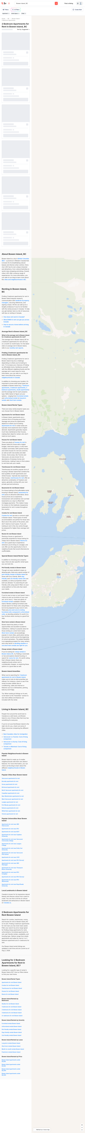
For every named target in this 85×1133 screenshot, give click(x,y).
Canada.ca (7, 903)
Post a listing (68, 3)
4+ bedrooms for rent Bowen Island (12, 1015)
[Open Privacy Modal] (9, 3)
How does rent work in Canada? (14, 317)
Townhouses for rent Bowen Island (12, 988)
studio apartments (23, 390)
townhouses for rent (17, 478)
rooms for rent (13, 658)
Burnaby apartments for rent (10, 781)
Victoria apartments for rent (10, 814)
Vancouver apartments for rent (11, 778)
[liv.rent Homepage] (4, 3)
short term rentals (15, 400)
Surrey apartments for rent (9, 784)
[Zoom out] (82, 1127)
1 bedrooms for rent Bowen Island (11, 1006)
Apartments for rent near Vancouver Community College (12, 839)
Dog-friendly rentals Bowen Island (12, 1032)
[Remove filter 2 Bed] (25, 13)
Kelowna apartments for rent (10, 808)
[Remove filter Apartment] (9, 13)
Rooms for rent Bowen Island (10, 994)
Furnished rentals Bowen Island (11, 1023)
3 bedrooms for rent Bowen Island (11, 1012)
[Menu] (79, 3)
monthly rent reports (16, 348)
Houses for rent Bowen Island (10, 991)
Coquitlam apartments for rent (10, 793)
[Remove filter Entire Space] (19, 13)
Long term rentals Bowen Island (11, 1043)
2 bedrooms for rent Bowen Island (11, 1009)
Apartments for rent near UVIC (10, 857)
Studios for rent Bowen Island (10, 1004)
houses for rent (20, 442)
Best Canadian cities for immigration (15, 734)
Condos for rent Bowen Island (10, 985)
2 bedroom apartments (17, 387)
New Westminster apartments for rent (13, 796)
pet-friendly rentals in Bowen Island (13, 574)
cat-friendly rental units (18, 578)
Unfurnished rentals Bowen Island (11, 1026)
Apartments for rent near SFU (10, 828)
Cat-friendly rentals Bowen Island (11, 1035)
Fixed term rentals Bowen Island (11, 1052)
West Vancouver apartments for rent (12, 799)
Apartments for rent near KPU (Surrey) (13, 877)
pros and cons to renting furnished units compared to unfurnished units (15, 612)
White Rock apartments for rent (11, 811)
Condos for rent (7, 515)
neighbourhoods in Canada (11, 377)
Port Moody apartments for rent (11, 805)
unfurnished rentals (11, 398)
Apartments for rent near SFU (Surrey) (13, 860)
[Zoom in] (82, 1125)
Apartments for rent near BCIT (10, 831)
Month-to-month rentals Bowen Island (13, 1049)
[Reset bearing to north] (82, 1130)
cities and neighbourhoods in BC (15, 279)
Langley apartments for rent (10, 802)
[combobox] (16, 3)
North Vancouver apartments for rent (12, 790)
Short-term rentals (8, 633)
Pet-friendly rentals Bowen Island (11, 1029)
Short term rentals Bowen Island (11, 1046)
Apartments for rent (8, 425)
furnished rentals (22, 396)
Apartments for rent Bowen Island (11, 982)
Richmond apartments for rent (10, 787)
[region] (58, 574)
